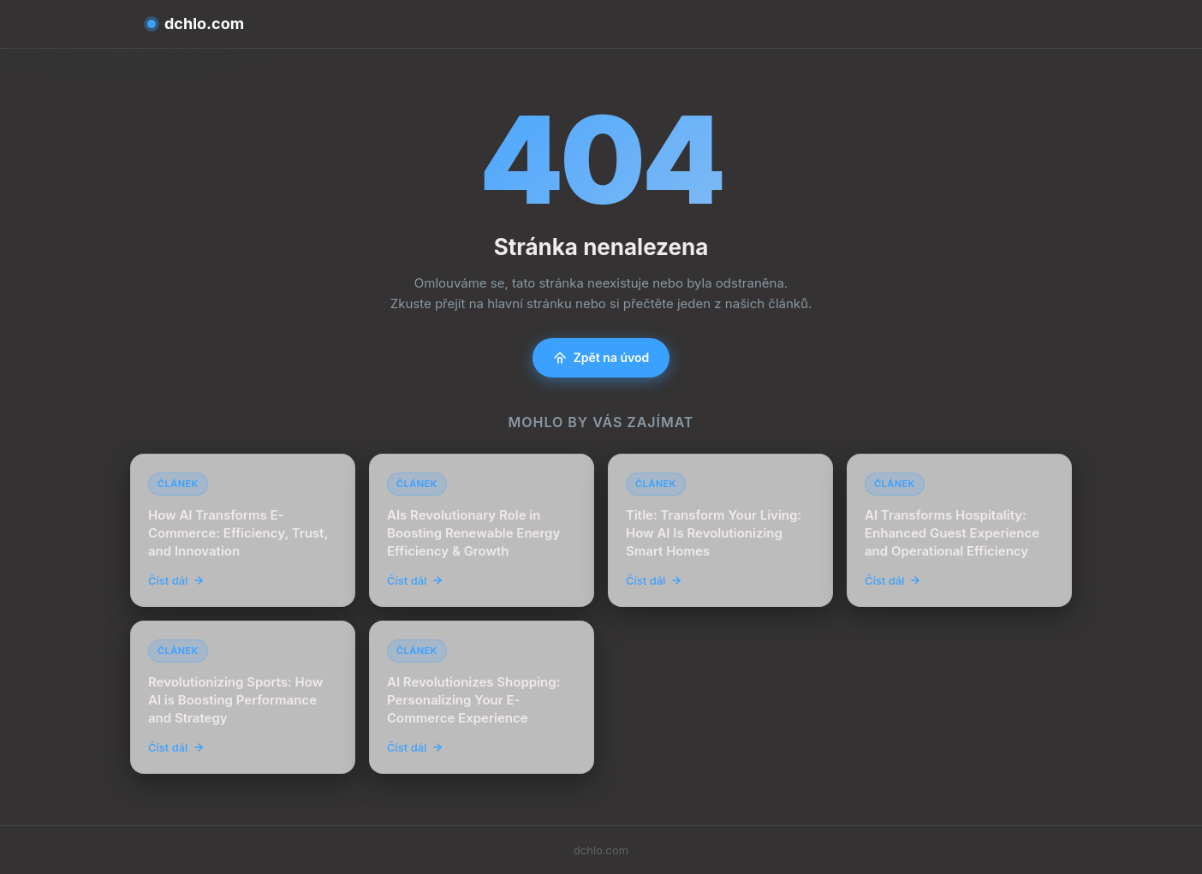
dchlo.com (195, 24)
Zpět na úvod (601, 357)
